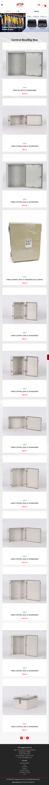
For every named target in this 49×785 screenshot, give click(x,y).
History (24, 768)
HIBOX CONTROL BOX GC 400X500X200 (24, 559)
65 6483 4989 (25, 754)
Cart (24, 765)
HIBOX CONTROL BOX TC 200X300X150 (24, 727)
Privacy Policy (24, 770)
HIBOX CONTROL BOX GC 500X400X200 (24, 615)
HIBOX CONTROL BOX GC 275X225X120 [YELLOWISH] (24, 280)
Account (24, 767)
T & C (24, 774)
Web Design (16, 782)
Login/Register (24, 763)
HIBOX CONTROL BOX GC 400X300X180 (24, 503)
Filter (8, 11)
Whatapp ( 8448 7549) (26, 755)
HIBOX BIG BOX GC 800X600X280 (24, 90)
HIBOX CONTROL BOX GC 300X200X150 (24, 335)
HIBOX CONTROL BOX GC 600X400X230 (24, 671)
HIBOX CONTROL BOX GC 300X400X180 (24, 447)
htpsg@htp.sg (26, 757)
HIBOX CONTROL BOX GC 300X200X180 (24, 391)
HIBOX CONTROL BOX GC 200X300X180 (24, 202)
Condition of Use (24, 772)
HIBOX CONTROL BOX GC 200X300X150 (24, 146)
